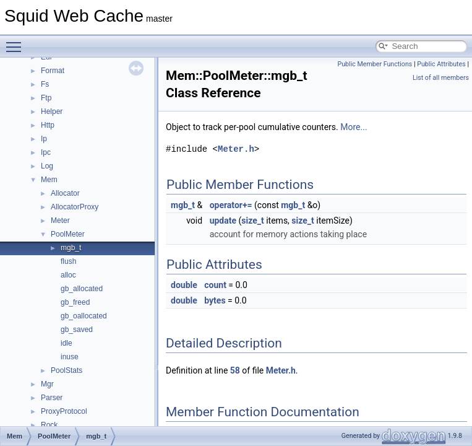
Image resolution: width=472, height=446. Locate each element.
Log (47, 166)
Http (47, 125)
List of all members (441, 78)
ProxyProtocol (64, 411)
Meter (60, 220)
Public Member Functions (375, 64)
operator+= (231, 205)
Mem (49, 179)
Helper (51, 111)
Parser (51, 397)
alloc (68, 275)
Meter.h (236, 149)
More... (353, 127)
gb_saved (77, 329)
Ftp (46, 98)
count (215, 285)
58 (235, 370)
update (223, 220)
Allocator (65, 193)
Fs (45, 84)
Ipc (46, 152)
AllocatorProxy (74, 207)
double (184, 285)
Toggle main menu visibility (16, 41)
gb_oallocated (84, 316)
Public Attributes (441, 64)
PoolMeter (68, 234)
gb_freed (75, 302)
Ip (44, 138)
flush (68, 261)
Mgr (47, 384)
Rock (49, 425)
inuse (70, 356)
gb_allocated (82, 288)
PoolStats (66, 370)
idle (66, 343)
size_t (252, 220)
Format (52, 70)
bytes (214, 300)
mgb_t (71, 247)
